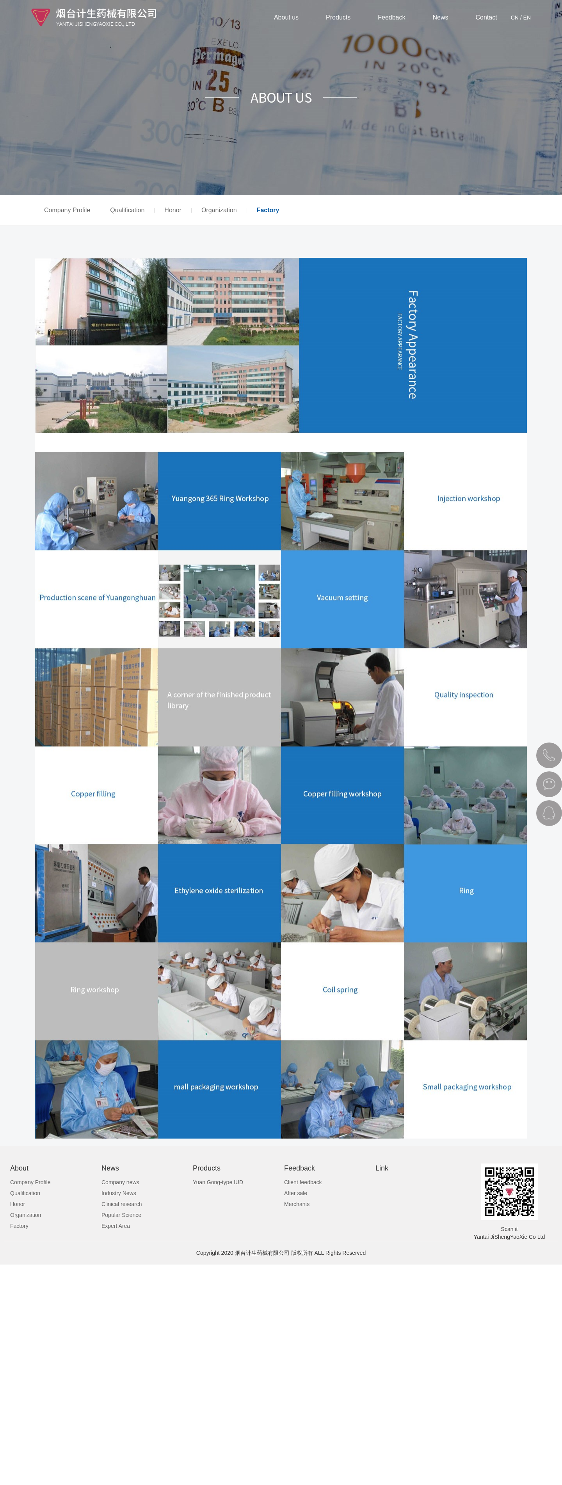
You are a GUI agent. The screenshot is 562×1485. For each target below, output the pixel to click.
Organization (219, 210)
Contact (486, 17)
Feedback (391, 17)
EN (527, 17)
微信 (549, 784)
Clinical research (121, 1204)
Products (338, 17)
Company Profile (67, 210)
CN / (516, 17)
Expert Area (115, 1226)
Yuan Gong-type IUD (218, 1182)
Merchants (296, 1204)
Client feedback (303, 1182)
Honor (172, 210)
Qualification (127, 210)
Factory (268, 210)
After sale (295, 1193)
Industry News (118, 1193)
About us (286, 17)
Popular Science (121, 1215)
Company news (120, 1182)
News (440, 17)
